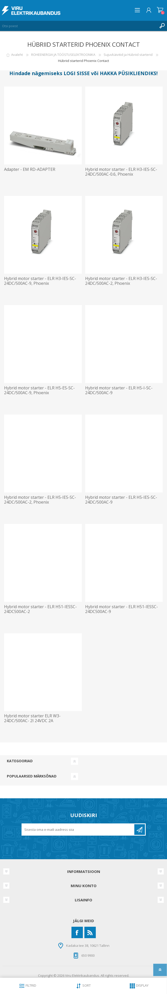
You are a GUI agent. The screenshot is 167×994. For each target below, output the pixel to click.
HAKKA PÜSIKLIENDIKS (128, 73)
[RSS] (90, 932)
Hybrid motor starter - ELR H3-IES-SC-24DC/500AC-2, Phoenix (121, 281)
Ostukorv (160, 10)
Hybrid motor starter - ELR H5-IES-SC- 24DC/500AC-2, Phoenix (40, 500)
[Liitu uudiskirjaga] (78, 829)
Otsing (162, 26)
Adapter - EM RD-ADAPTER (29, 169)
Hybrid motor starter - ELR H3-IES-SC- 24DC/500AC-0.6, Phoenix (121, 172)
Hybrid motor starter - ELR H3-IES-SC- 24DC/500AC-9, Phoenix (40, 281)
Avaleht (17, 54)
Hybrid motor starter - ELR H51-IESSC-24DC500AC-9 (121, 609)
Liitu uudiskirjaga (139, 829)
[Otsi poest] (78, 26)
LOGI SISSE (77, 73)
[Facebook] (77, 932)
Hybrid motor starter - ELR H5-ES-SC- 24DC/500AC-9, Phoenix (39, 390)
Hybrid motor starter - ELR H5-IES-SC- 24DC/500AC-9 (121, 500)
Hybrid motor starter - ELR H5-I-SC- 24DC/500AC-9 (119, 390)
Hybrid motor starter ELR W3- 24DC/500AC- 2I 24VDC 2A (32, 718)
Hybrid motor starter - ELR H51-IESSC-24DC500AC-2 (40, 609)
